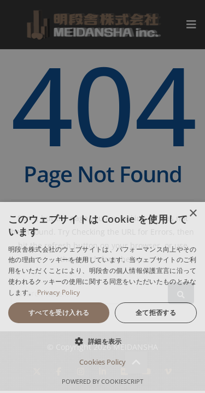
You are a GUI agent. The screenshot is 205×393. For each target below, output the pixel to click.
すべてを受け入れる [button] (59, 312)
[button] (102, 341)
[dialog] (102, 297)
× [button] (193, 214)
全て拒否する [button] (156, 312)
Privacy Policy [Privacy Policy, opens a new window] (58, 292)
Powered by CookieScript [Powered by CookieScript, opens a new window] (102, 381)
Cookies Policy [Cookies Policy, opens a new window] (102, 362)
